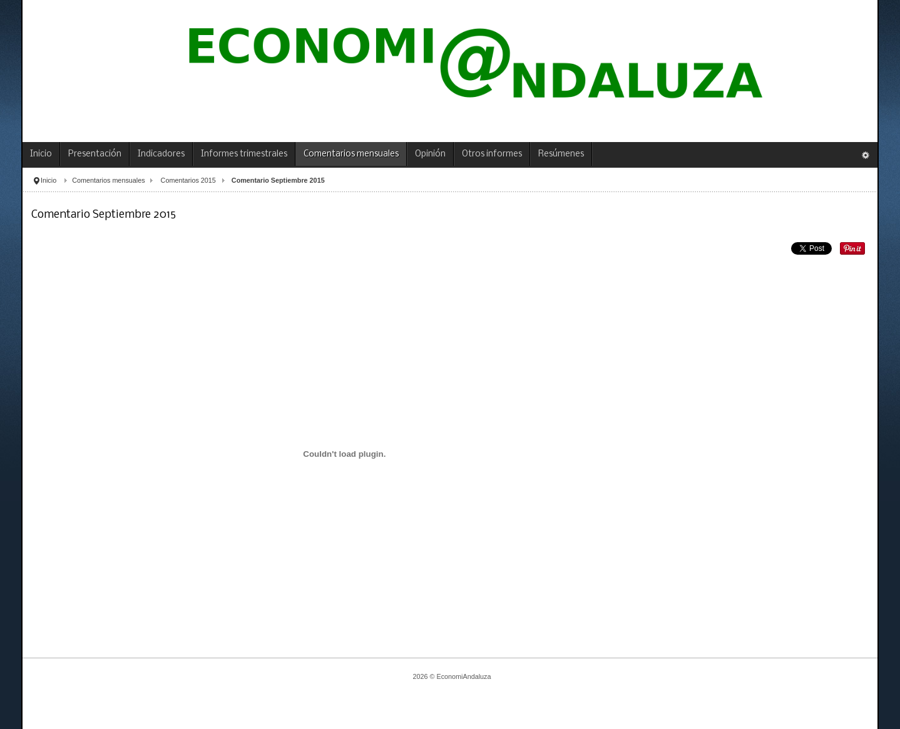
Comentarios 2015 (188, 180)
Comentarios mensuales (108, 180)
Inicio (48, 180)
